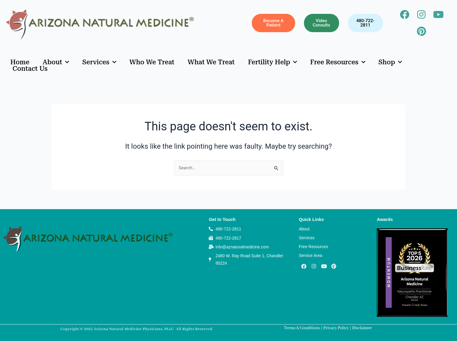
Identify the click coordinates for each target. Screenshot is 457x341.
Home (19, 62)
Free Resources (337, 62)
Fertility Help (272, 62)
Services (99, 62)
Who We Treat (152, 62)
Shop (390, 62)
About (56, 62)
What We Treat (211, 62)
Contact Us (30, 68)
